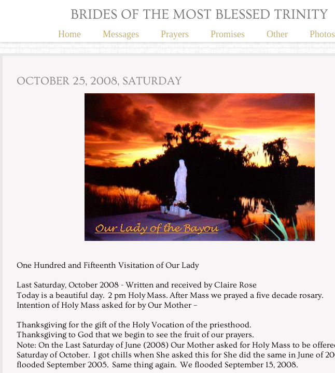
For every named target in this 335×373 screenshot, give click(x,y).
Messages (121, 34)
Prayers (175, 34)
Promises (228, 34)
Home (69, 34)
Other (277, 34)
